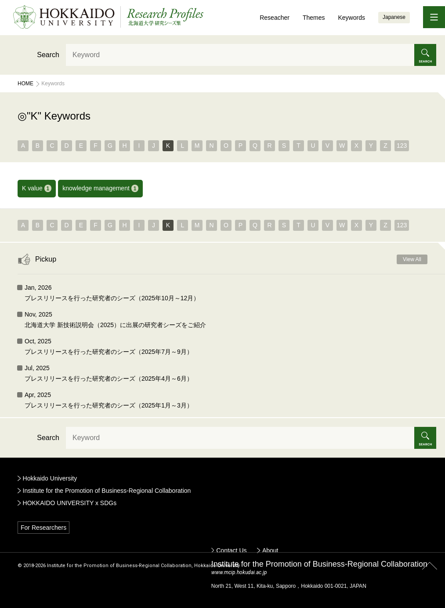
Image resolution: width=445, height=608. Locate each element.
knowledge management (100, 188)
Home (25, 83)
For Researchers (43, 527)
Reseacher (274, 17)
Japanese (394, 17)
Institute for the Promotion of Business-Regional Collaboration (107, 490)
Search (48, 54)
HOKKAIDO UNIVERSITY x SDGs (70, 502)
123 (402, 145)
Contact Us (231, 550)
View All (412, 259)
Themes (314, 17)
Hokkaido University (50, 478)
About (270, 550)
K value (36, 188)
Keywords (351, 17)
